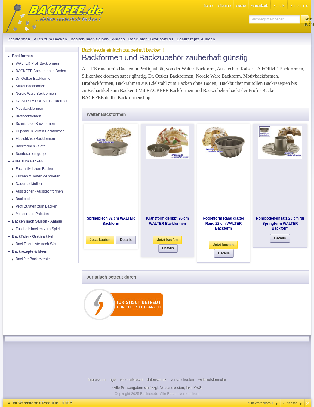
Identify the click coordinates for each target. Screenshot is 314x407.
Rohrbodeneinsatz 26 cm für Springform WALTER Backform (280, 223)
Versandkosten (172, 388)
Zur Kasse (290, 403)
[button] (304, 19)
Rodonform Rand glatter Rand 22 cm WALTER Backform (223, 223)
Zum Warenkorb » (260, 403)
